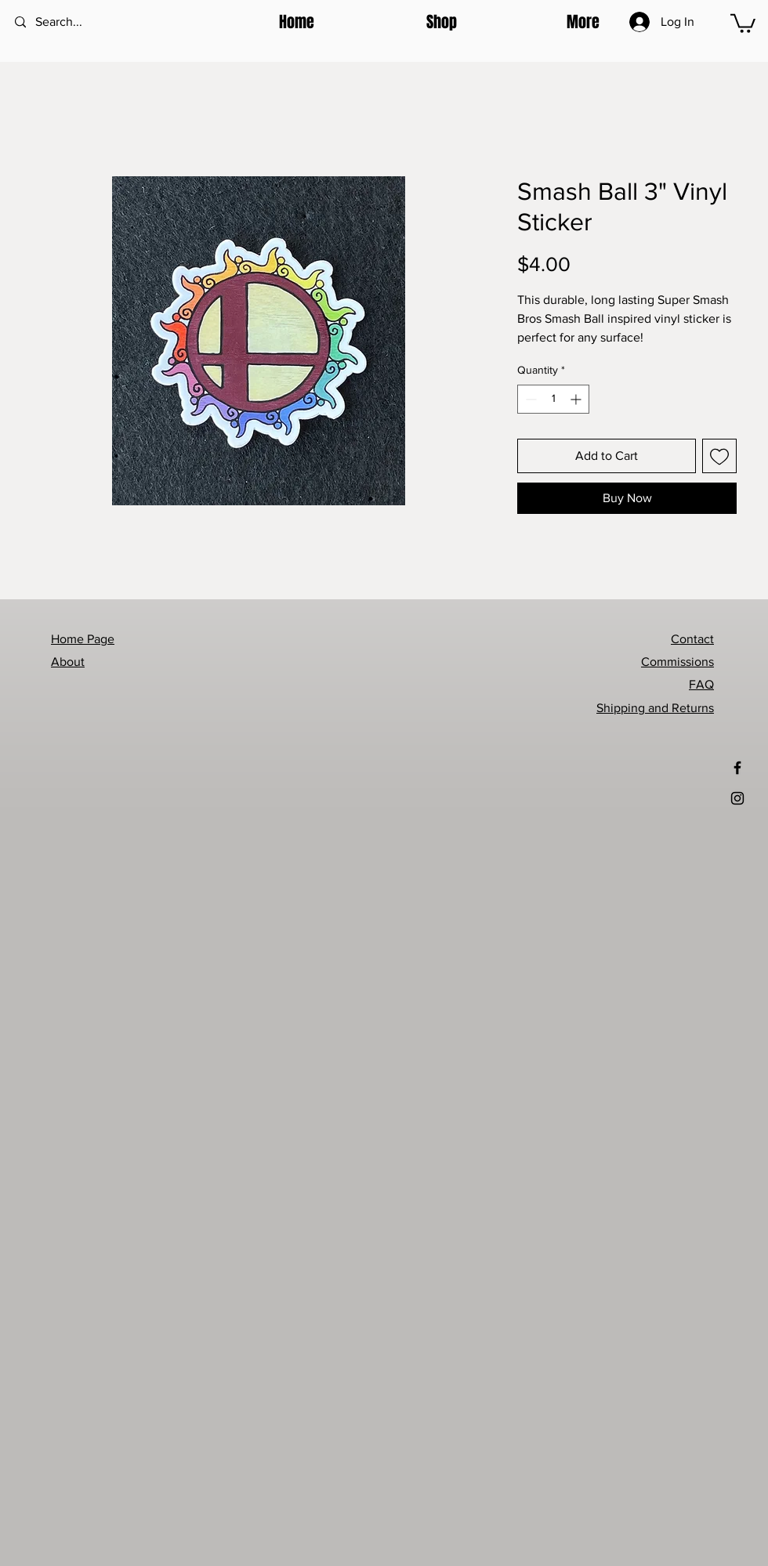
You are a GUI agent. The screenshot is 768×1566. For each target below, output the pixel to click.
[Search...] (78, 22)
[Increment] (577, 399)
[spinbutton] (553, 399)
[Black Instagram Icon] (737, 798)
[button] (397, 22)
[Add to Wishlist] (719, 456)
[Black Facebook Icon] (737, 767)
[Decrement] (529, 399)
